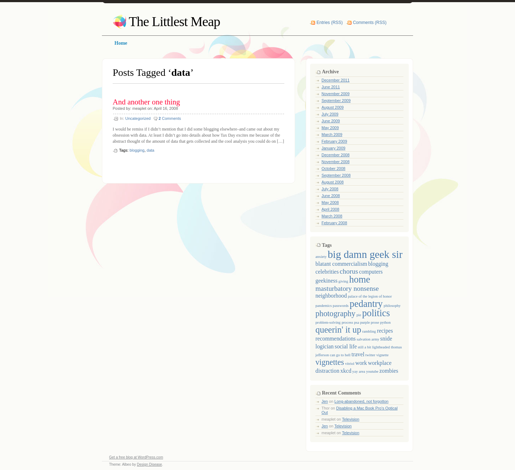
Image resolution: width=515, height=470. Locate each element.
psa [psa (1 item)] (356, 322)
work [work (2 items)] (361, 363)
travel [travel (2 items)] (358, 354)
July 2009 (330, 114)
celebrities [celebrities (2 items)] (327, 272)
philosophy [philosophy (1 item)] (392, 306)
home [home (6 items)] (359, 279)
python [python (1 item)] (385, 322)
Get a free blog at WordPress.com (136, 457)
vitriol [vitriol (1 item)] (349, 364)
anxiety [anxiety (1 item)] (321, 257)
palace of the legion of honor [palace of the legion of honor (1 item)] (370, 296)
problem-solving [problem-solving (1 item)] (327, 322)
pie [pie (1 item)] (359, 315)
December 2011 (335, 80)
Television (350, 419)
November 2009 (335, 94)
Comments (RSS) (370, 22)
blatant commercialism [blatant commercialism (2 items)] (341, 264)
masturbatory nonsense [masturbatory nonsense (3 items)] (347, 288)
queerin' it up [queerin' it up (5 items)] (338, 329)
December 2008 (335, 155)
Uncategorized (138, 118)
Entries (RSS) (330, 22)
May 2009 (330, 128)
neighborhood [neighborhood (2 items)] (331, 296)
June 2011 (331, 87)
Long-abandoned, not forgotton (361, 401)
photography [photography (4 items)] (335, 313)
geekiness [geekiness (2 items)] (326, 281)
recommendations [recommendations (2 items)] (335, 339)
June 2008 (331, 196)
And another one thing (146, 102)
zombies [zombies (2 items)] (388, 371)
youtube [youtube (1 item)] (372, 371)
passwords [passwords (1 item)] (340, 306)
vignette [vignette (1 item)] (382, 355)
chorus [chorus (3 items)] (349, 271)
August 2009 (333, 107)
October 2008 (333, 168)
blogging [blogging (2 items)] (378, 264)
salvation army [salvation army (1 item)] (368, 339)
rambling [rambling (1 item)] (369, 331)
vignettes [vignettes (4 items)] (329, 362)
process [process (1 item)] (347, 322)
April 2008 (330, 209)
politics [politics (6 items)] (376, 313)
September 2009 (336, 100)
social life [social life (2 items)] (346, 346)
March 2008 (332, 216)
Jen (325, 401)
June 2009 (331, 121)
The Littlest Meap (174, 21)
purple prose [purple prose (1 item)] (369, 322)
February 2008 (334, 223)
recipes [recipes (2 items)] (385, 331)
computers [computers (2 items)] (371, 272)
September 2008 (336, 175)
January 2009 (333, 148)
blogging (136, 150)
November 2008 (335, 162)
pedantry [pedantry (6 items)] (366, 303)
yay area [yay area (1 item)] (358, 371)
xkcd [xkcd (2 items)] (346, 371)
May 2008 (330, 202)
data (150, 150)
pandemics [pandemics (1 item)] (323, 306)
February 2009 (334, 141)
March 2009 (332, 134)
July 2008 (330, 189)
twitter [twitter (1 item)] (371, 355)
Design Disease (149, 464)
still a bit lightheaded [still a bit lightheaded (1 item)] (374, 347)
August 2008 (333, 182)
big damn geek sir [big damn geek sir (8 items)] (365, 254)
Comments (170, 118)
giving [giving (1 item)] (343, 281)
